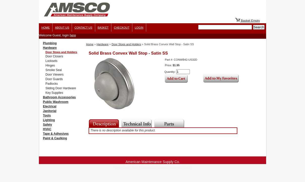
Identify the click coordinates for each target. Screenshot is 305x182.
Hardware (50, 48)
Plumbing (50, 43)
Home (45, 27)
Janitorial (49, 111)
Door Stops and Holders (61, 52)
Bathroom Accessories (59, 97)
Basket (103, 27)
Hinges (50, 65)
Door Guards (54, 79)
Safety (47, 124)
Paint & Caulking (55, 138)
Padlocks (51, 83)
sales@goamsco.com (174, 167)
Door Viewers (54, 74)
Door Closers (54, 56)
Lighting (49, 120)
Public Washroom (55, 102)
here (73, 35)
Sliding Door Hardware (60, 88)
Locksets (51, 61)
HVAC (47, 129)
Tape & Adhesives (56, 133)
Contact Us (83, 27)
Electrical (49, 106)
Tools (47, 115)
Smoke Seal (53, 70)
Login (139, 27)
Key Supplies (54, 93)
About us (62, 27)
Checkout (122, 27)
